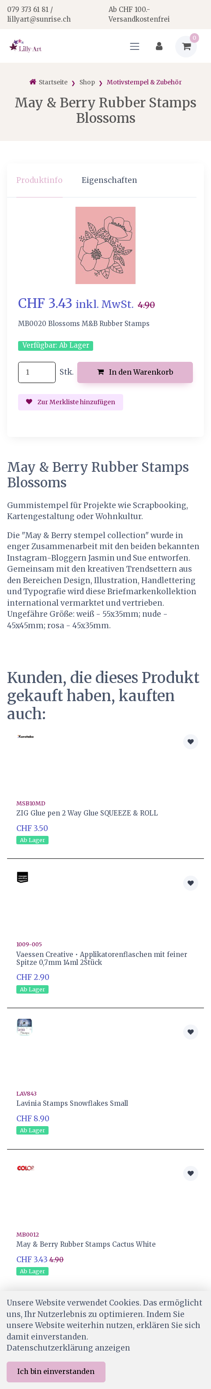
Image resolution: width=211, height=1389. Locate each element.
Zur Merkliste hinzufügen (70, 402)
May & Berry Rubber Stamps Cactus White (86, 1244)
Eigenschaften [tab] (109, 180)
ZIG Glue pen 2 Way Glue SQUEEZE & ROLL (87, 813)
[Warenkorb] (186, 46)
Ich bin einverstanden (55, 1371)
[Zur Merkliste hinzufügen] (190, 741)
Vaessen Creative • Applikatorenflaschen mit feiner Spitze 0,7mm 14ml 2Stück (101, 958)
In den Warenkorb (135, 372)
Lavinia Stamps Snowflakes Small (72, 1103)
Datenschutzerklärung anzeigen (68, 1348)
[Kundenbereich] (159, 46)
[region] (105, 180)
